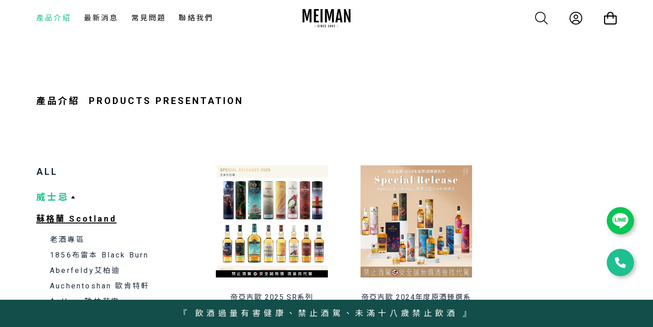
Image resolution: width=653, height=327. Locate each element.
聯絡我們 (196, 18)
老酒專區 (67, 239)
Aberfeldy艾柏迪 (85, 270)
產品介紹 (53, 18)
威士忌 (52, 197)
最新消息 (101, 18)
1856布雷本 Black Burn (99, 255)
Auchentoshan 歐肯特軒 (100, 286)
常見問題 (149, 18)
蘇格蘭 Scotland (76, 218)
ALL (47, 171)
